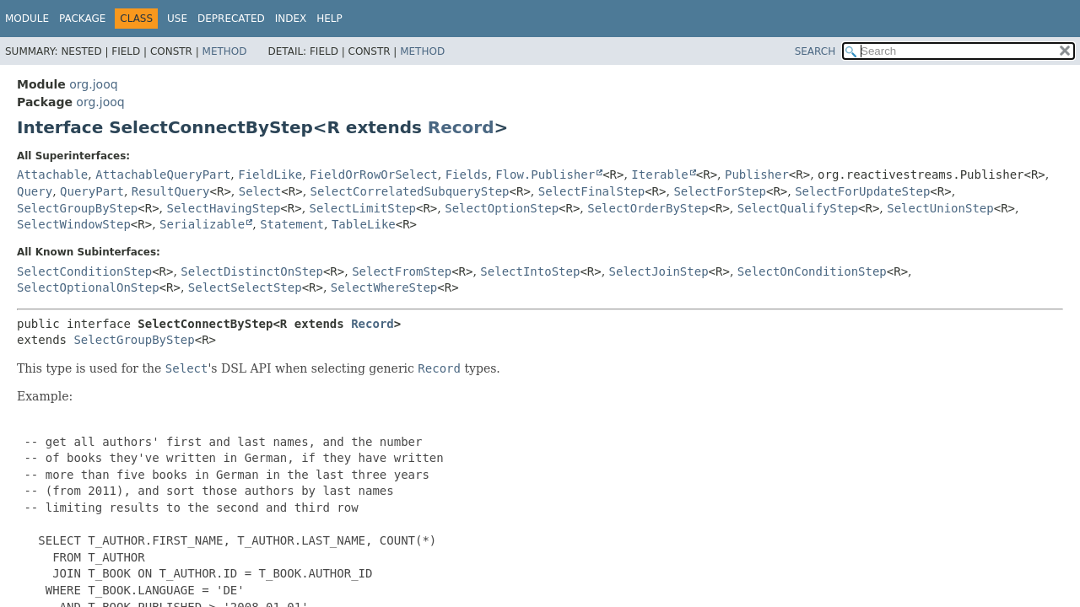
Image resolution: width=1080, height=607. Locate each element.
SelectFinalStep (591, 191)
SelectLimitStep (363, 208)
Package (82, 18)
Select (260, 191)
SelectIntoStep (530, 271)
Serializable (202, 224)
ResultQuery (171, 191)
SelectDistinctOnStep (252, 271)
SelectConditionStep (84, 271)
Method (224, 51)
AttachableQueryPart (162, 174)
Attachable (52, 174)
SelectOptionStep (502, 208)
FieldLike (270, 174)
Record (461, 127)
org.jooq (93, 84)
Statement (292, 224)
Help (329, 18)
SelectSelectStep (245, 287)
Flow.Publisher (545, 174)
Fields (467, 174)
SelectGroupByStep (77, 208)
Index (291, 18)
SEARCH (815, 51)
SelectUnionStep (940, 208)
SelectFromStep (401, 271)
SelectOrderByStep (647, 208)
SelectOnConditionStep (812, 271)
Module (27, 18)
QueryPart (92, 191)
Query (34, 191)
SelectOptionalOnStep (88, 287)
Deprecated (231, 18)
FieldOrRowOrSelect (374, 174)
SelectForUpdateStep (862, 191)
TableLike (364, 224)
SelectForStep (719, 191)
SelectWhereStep (384, 287)
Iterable (659, 174)
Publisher (757, 174)
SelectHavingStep (224, 208)
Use (177, 18)
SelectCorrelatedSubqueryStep (410, 191)
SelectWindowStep (74, 224)
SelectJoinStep (659, 271)
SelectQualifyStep (797, 208)
